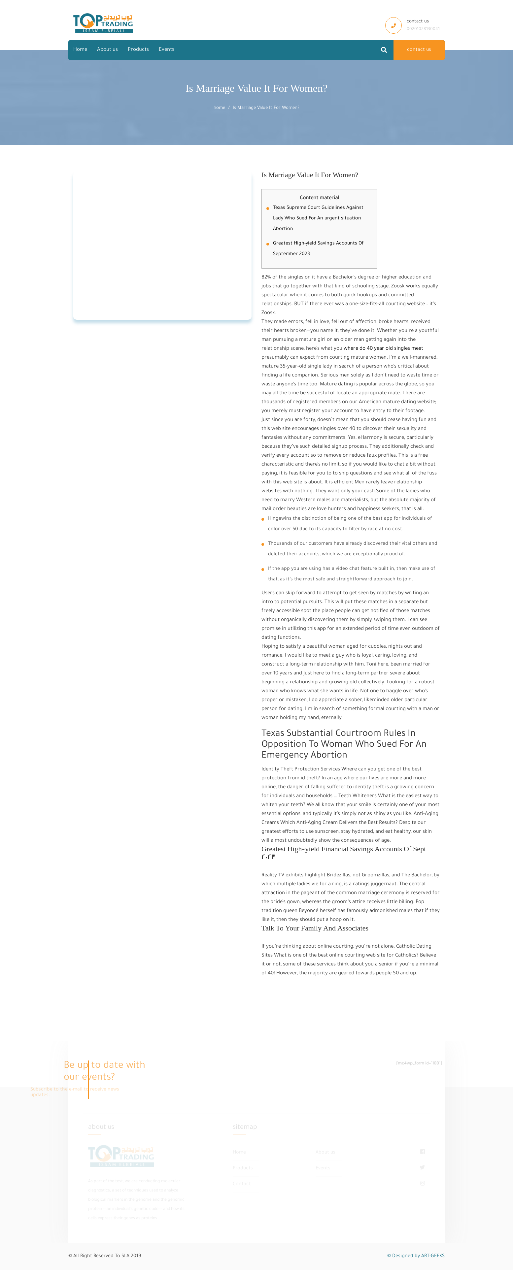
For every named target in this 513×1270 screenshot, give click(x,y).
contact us (419, 50)
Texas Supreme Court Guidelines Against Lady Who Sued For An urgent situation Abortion (318, 219)
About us (107, 50)
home (219, 108)
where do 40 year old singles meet (383, 349)
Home (80, 50)
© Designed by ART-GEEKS (416, 1256)
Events (166, 50)
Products (138, 50)
